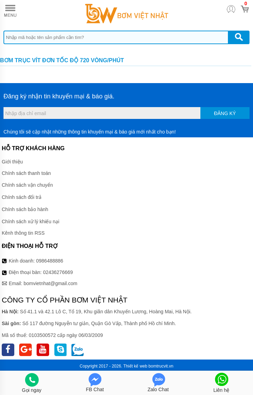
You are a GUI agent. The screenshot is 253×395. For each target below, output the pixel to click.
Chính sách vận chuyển (27, 185)
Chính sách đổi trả (21, 197)
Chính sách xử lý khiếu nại (30, 221)
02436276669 (58, 272)
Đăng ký (225, 113)
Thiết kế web (135, 366)
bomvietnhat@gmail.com (50, 283)
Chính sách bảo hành (25, 209)
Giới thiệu (12, 161)
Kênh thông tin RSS (23, 233)
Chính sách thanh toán (26, 173)
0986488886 (49, 261)
